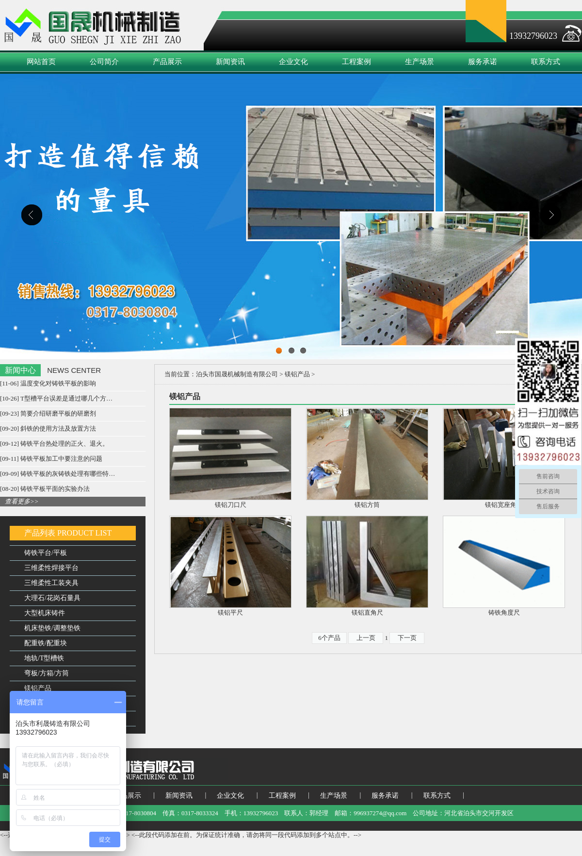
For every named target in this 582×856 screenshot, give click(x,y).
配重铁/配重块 (45, 643)
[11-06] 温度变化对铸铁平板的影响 (48, 383)
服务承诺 (482, 62)
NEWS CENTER (74, 370)
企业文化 (293, 62)
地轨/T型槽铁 (44, 658)
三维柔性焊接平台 (51, 567)
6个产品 (329, 637)
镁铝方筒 (367, 504)
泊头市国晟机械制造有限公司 (237, 374)
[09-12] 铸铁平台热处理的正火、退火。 (54, 443)
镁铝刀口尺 (230, 504)
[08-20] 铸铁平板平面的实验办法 (45, 488)
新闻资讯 (230, 62)
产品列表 (39, 533)
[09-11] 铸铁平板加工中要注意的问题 (51, 458)
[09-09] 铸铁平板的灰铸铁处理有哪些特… (57, 473)
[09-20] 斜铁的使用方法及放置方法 (48, 428)
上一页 (365, 637)
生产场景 (419, 62)
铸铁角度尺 (504, 612)
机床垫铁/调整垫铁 (52, 628)
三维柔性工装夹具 (51, 583)
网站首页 (41, 62)
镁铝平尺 (230, 612)
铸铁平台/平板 (45, 552)
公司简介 (104, 62)
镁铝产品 (37, 688)
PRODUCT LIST (84, 533)
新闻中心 (20, 370)
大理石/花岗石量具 (52, 598)
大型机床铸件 (44, 613)
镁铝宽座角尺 (504, 504)
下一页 (407, 637)
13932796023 (533, 36)
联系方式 (545, 62)
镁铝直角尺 (367, 612)
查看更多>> (22, 501)
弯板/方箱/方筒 (46, 673)
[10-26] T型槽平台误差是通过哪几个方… (56, 398)
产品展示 (167, 62)
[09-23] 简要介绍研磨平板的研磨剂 (48, 413)
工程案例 (356, 62)
